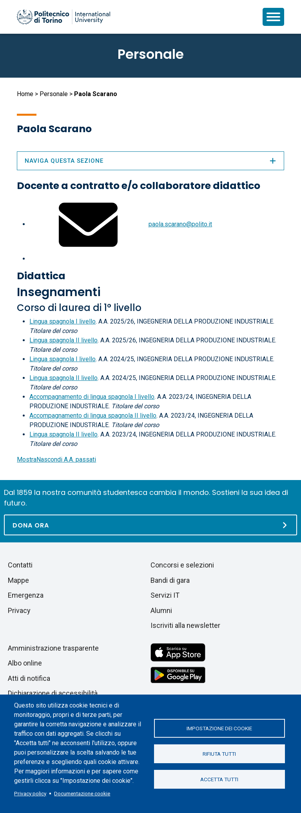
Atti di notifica (29, 678)
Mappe (18, 580)
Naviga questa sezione (150, 160)
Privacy (19, 610)
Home (25, 94)
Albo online (25, 663)
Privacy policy (30, 793)
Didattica (41, 276)
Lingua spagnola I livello (62, 321)
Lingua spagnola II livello (63, 340)
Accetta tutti (219, 779)
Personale (54, 94)
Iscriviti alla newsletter (185, 625)
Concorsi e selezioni (182, 565)
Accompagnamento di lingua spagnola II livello (92, 415)
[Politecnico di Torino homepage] (63, 16)
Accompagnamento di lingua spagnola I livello (91, 396)
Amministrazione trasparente (53, 648)
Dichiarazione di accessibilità (53, 693)
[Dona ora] (150, 525)
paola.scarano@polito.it (180, 224)
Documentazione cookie (82, 793)
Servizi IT (165, 595)
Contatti (20, 565)
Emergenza (26, 595)
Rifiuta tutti (219, 754)
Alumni (161, 610)
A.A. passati (56, 459)
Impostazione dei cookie (219, 728)
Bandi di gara (170, 580)
